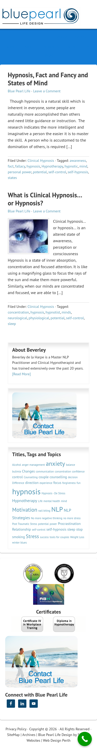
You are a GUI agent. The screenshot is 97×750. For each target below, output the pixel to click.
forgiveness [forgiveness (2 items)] (69, 483)
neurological (17, 318)
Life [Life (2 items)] (40, 501)
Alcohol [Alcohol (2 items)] (16, 465)
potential (40, 172)
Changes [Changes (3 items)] (28, 471)
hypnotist (53, 312)
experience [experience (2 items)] (46, 483)
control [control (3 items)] (17, 477)
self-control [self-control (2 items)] (38, 529)
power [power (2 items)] (53, 524)
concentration (18, 312)
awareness (78, 160)
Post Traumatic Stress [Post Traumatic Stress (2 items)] (24, 524)
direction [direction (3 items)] (32, 482)
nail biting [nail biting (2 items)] (44, 510)
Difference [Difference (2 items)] (18, 483)
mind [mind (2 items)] (64, 501)
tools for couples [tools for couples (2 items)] (59, 537)
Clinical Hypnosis (40, 160)
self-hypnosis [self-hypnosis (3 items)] (56, 529)
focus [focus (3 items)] (57, 482)
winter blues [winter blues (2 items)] (19, 542)
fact (11, 166)
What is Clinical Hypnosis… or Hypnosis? (45, 199)
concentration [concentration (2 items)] (63, 471)
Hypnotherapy (52, 166)
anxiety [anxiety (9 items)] (55, 464)
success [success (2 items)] (44, 537)
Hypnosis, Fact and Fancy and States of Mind (48, 79)
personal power (19, 172)
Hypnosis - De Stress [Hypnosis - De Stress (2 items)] (53, 493)
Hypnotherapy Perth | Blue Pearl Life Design (45, 15)
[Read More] (21, 374)
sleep (12, 323)
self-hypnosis (78, 172)
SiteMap (13, 734)
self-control (57, 172)
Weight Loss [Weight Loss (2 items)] (77, 537)
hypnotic (71, 166)
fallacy (20, 166)
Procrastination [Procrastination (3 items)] (69, 523)
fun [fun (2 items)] (78, 483)
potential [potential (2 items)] (43, 524)
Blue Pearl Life (19, 91)
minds (66, 312)
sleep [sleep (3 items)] (71, 529)
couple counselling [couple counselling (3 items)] (53, 477)
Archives (28, 734)
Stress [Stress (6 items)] (32, 536)
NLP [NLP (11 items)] (57, 509)
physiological (39, 318)
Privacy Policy (16, 729)
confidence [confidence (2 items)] (78, 471)
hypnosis (33, 166)
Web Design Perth (56, 740)
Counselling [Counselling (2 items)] (31, 477)
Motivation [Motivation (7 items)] (24, 509)
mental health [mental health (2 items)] (51, 501)
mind (83, 166)
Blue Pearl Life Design (55, 734)
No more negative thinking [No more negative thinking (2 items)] (47, 518)
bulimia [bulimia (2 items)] (16, 471)
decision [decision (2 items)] (73, 477)
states (12, 177)
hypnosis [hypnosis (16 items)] (26, 491)
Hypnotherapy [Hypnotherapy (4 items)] (24, 500)
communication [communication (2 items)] (45, 471)
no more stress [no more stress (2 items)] (72, 518)
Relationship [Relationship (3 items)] (21, 529)
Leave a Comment (47, 91)
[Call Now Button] (85, 739)
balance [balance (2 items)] (70, 465)
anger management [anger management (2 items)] (33, 465)
